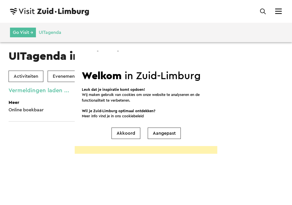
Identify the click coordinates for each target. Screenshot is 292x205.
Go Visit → (23, 32)
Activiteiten (26, 76)
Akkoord (126, 133)
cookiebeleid (133, 116)
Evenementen (67, 76)
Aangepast (164, 133)
